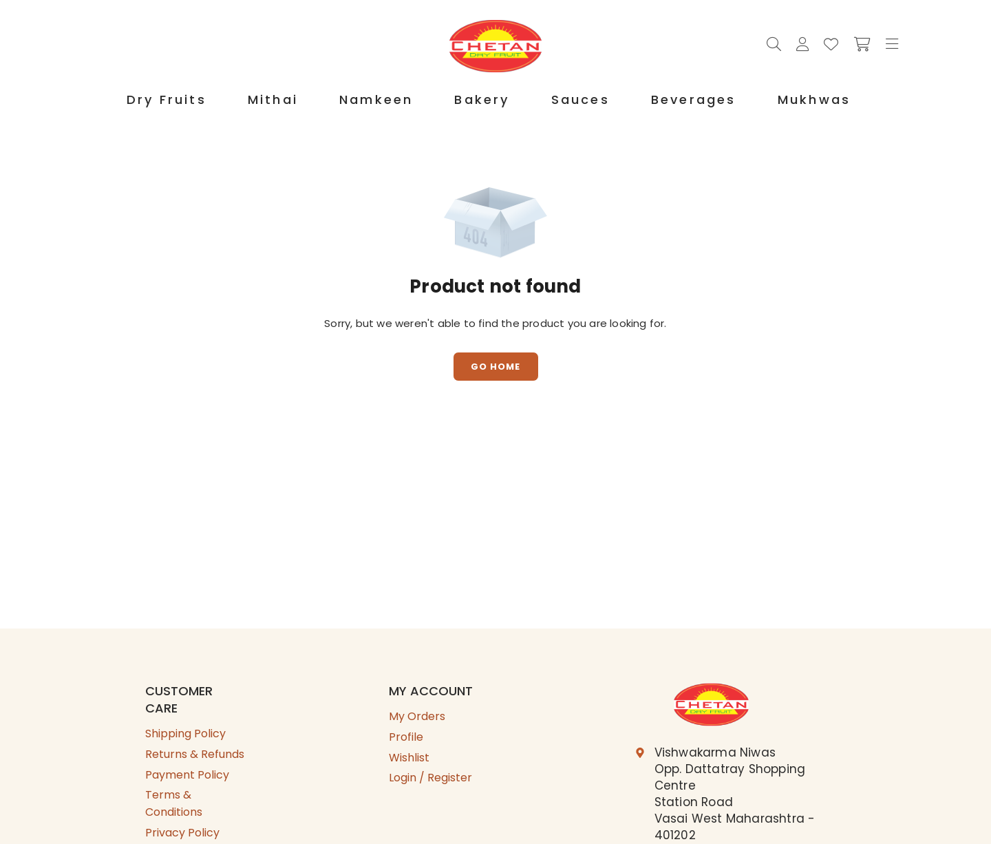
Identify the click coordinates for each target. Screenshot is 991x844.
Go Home (495, 366)
